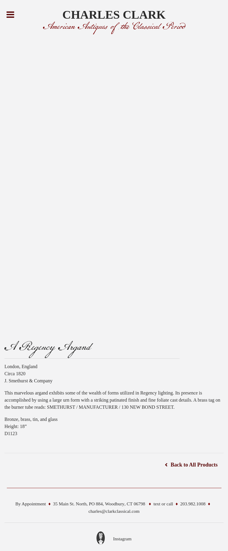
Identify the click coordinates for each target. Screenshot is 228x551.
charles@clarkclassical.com (114, 511)
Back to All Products (194, 464)
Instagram (122, 538)
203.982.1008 (192, 503)
